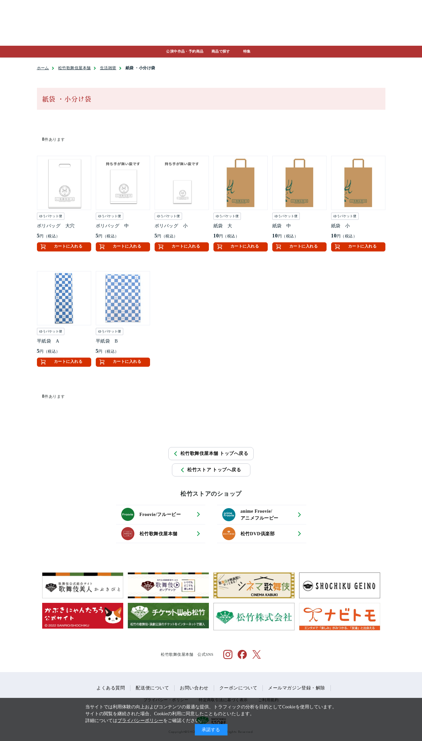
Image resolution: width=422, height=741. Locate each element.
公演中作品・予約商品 (184, 51)
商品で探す (220, 51)
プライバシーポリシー (140, 720)
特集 (247, 51)
